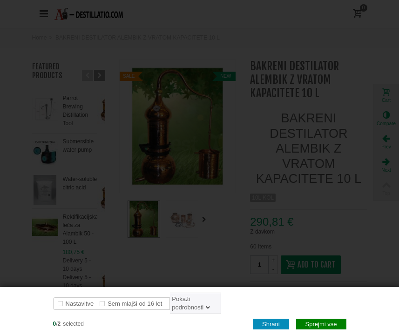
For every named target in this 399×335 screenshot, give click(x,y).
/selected (68, 324)
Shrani (271, 324)
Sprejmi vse (321, 324)
